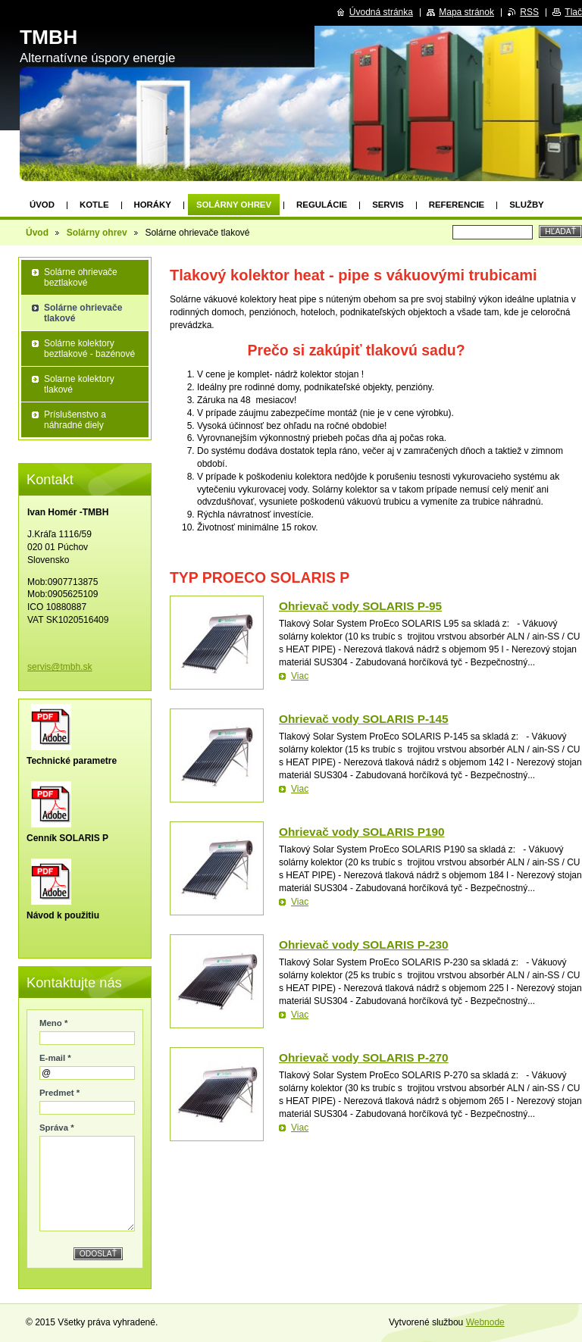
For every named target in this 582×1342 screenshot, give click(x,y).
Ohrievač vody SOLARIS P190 (362, 831)
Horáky (152, 204)
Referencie (456, 204)
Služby (526, 204)
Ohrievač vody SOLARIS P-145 (364, 718)
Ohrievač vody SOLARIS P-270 (364, 1057)
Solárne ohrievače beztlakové (80, 277)
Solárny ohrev (233, 204)
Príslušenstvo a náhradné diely (75, 419)
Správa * (56, 1127)
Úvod (42, 204)
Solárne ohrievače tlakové (83, 313)
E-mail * (55, 1057)
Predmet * (59, 1092)
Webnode (485, 1322)
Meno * (53, 1023)
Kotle (94, 204)
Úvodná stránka (381, 12)
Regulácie (321, 204)
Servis (388, 204)
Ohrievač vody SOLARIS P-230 (364, 944)
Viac (299, 676)
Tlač (573, 12)
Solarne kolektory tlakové (79, 384)
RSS (529, 12)
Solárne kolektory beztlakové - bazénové (89, 348)
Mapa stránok (466, 12)
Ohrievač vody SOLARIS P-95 (360, 605)
